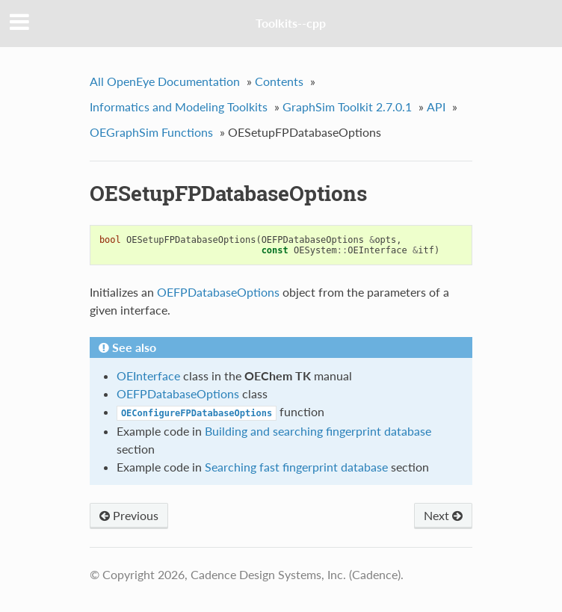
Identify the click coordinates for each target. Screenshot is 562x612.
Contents (279, 81)
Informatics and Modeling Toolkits (179, 106)
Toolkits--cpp (291, 23)
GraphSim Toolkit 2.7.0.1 (347, 106)
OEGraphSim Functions (151, 132)
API (436, 106)
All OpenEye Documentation (165, 81)
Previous (128, 515)
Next (443, 515)
